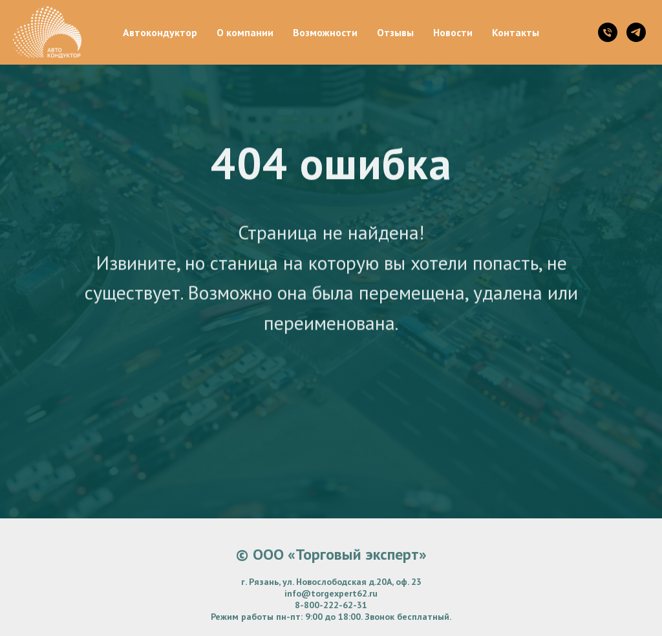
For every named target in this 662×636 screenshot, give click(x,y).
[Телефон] (607, 32)
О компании (245, 32)
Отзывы (395, 32)
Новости (453, 32)
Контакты (515, 32)
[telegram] (636, 32)
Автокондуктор (160, 32)
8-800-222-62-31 (331, 605)
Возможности (325, 32)
